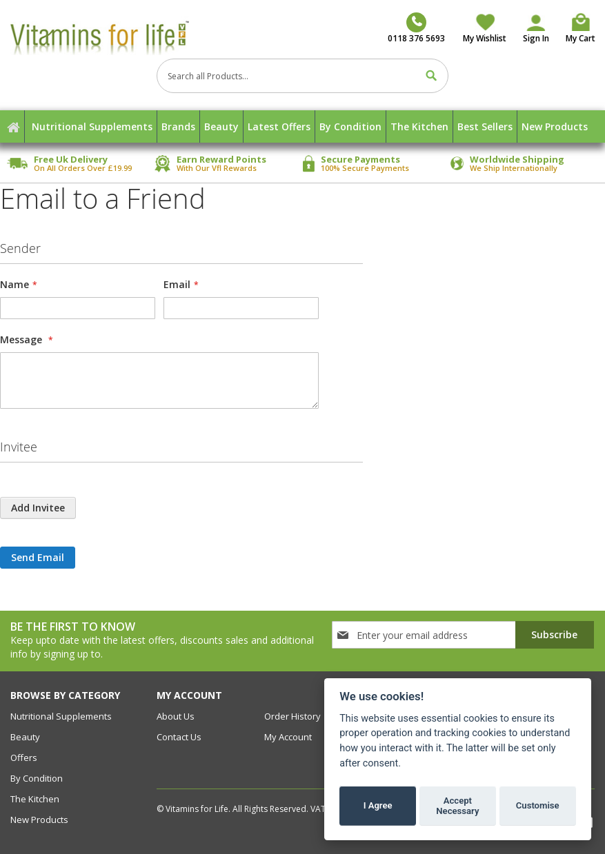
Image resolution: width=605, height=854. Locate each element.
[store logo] (103, 37)
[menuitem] (92, 126)
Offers (23, 757)
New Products (39, 819)
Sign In (536, 38)
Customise (537, 805)
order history (292, 716)
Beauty (25, 737)
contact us (179, 737)
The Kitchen (34, 799)
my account (288, 737)
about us (176, 716)
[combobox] (303, 76)
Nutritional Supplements (61, 716)
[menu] (302, 126)
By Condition (36, 778)
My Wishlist (484, 38)
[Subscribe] (554, 635)
